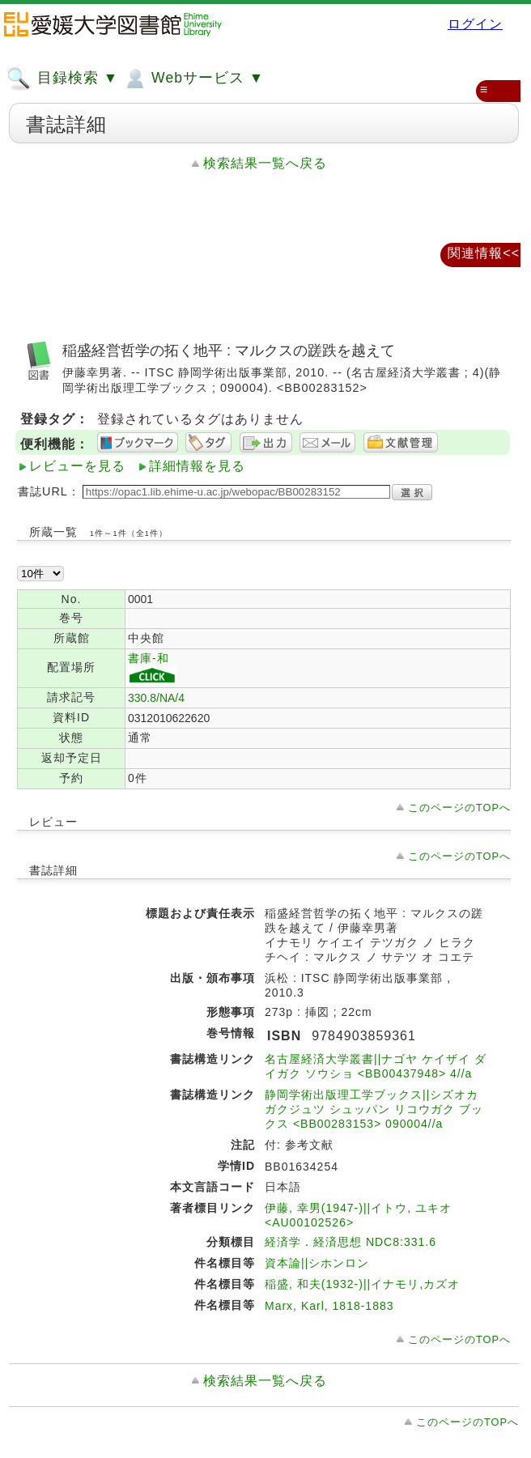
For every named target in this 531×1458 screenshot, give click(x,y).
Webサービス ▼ (193, 78)
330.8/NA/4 (156, 697)
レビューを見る (77, 466)
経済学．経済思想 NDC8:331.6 (350, 1241)
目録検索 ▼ (62, 78)
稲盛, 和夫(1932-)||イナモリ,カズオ (362, 1283)
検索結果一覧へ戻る (265, 163)
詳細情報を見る (197, 466)
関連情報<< (484, 253)
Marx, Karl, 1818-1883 (329, 1305)
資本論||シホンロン (317, 1262)
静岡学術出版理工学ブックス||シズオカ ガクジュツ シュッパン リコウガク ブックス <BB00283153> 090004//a (374, 1109)
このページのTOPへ (459, 807)
